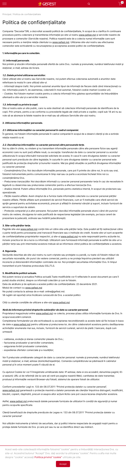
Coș (121, 4)
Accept (63, 464)
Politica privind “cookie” (48, 457)
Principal (6, 14)
